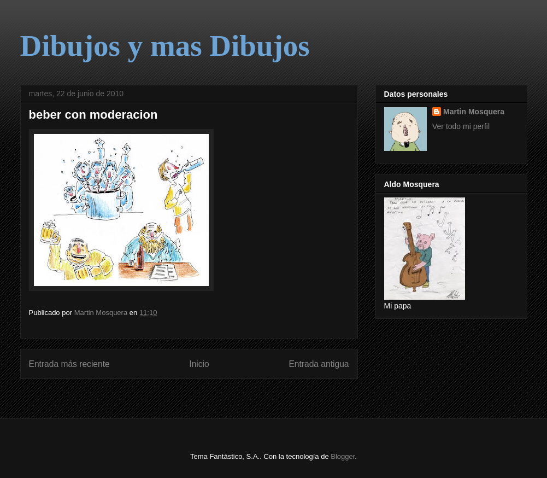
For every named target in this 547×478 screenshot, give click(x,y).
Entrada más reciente (69, 364)
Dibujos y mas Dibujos (165, 45)
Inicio (199, 364)
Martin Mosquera (473, 111)
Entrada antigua (319, 364)
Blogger (343, 456)
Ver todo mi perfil (461, 126)
